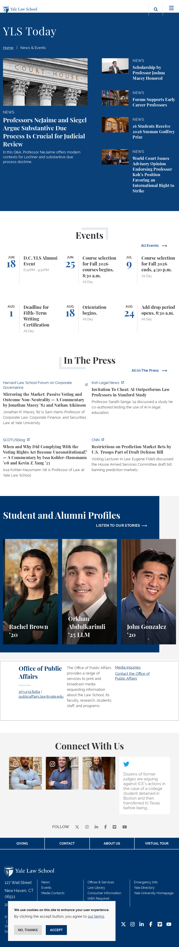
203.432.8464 (29, 692)
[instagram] (87, 827)
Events (46, 888)
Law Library (96, 888)
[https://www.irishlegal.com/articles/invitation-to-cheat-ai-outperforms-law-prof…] (134, 398)
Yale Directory (144, 888)
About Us (112, 843)
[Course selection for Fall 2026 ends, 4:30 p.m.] (148, 269)
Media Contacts (52, 893)
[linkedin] (96, 827)
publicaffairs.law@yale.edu (41, 696)
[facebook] (105, 827)
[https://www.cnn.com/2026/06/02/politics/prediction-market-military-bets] (134, 456)
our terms (96, 916)
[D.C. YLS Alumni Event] (30, 269)
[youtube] (124, 827)
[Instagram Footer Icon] (132, 925)
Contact (67, 843)
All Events (150, 245)
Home (8, 48)
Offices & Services (101, 882)
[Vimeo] (114, 827)
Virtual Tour (157, 843)
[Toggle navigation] (171, 8)
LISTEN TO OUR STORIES (118, 525)
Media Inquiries (128, 667)
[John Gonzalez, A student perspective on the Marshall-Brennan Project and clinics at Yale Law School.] (148, 591)
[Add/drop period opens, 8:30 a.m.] (148, 319)
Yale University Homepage (153, 893)
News (45, 882)
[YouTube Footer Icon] (168, 925)
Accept (56, 930)
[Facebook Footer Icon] (150, 925)
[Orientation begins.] (89, 319)
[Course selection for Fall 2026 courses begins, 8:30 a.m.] (89, 269)
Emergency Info (146, 882)
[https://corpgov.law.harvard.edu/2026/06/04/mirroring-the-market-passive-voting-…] (45, 404)
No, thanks (28, 930)
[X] (77, 827)
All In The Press (146, 370)
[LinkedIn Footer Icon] (141, 925)
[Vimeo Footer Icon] (159, 925)
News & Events (33, 48)
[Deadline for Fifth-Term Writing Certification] (30, 319)
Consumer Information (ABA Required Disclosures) (104, 898)
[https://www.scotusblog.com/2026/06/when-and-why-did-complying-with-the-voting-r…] (45, 459)
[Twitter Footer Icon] (123, 925)
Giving (22, 843)
